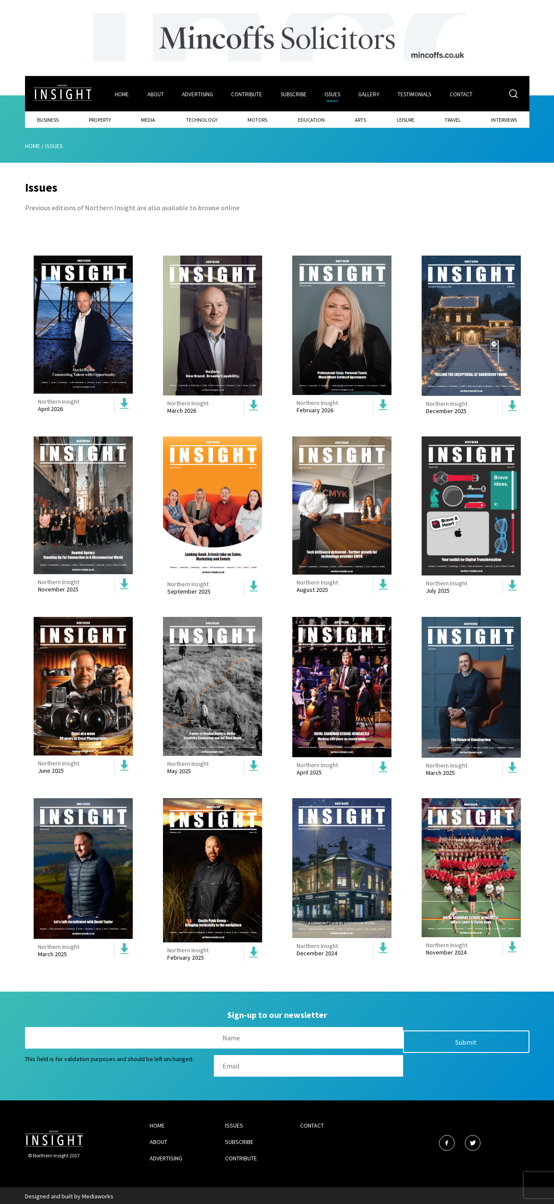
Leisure (405, 119)
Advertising (197, 93)
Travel (452, 119)
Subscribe (294, 93)
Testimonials (416, 93)
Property (100, 119)
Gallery (370, 93)
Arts (360, 119)
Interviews (504, 119)
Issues (333, 93)
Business (48, 119)
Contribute (247, 93)
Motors (257, 119)
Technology (201, 119)
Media (148, 119)
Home (121, 93)
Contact (462, 93)
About (155, 93)
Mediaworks (97, 1195)
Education (311, 119)
